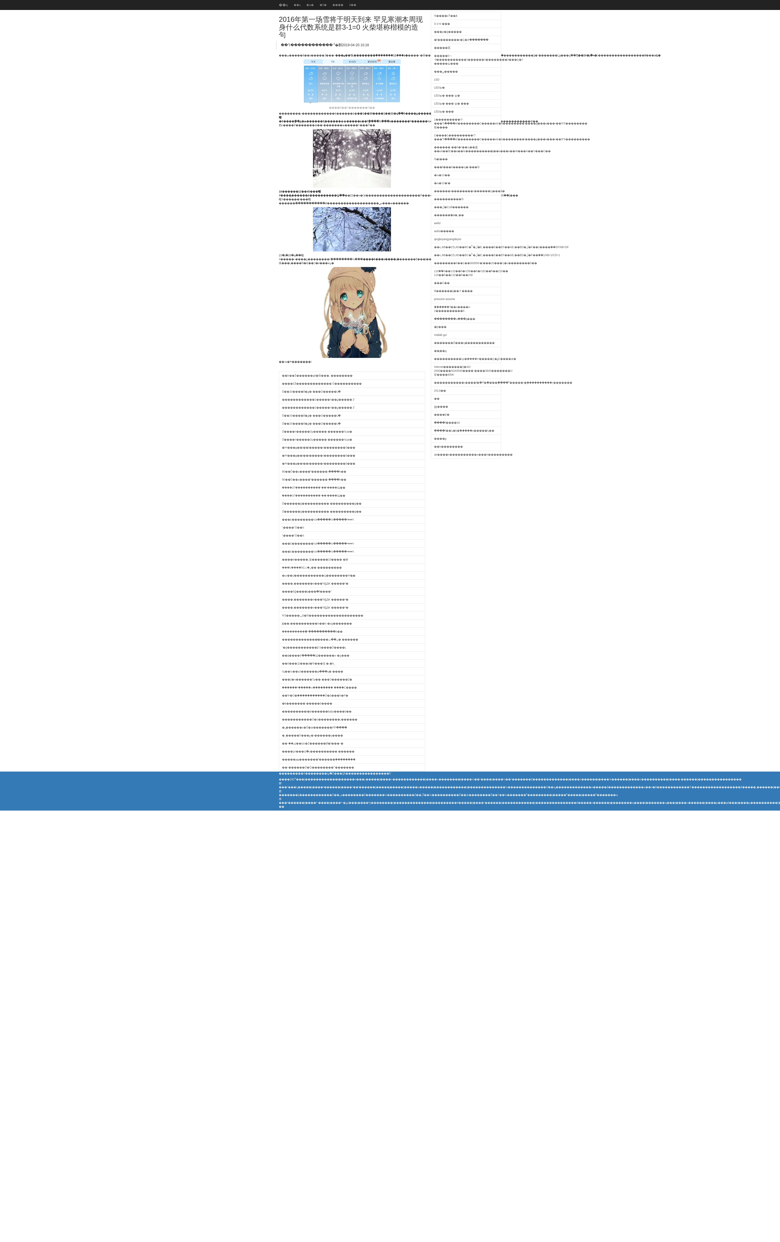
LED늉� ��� (444, 111)
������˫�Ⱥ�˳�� (449, 215)
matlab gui (440, 334)
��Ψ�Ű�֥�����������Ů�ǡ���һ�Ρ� (315, 695)
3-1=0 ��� (442, 23)
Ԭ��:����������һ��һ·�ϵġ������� (317, 623)
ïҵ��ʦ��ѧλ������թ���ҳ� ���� (312, 671)
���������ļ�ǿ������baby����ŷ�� (317, 711)
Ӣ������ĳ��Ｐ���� (453, 291)
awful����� (444, 231)
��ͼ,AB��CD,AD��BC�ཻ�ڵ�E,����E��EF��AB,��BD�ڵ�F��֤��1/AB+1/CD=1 (467, 255)
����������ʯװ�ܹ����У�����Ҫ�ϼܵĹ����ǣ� (467, 358)
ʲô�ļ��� (441, 159)
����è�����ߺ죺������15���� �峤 (315, 559)
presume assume (444, 299)
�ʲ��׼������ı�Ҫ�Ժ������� (461, 39)
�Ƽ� (323, 4)
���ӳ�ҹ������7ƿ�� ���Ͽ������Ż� (317, 679)
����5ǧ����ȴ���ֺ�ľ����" (307, 591)
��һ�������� (448, 446)
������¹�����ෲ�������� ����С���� (319, 687)
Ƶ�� (352, 4)
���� (337, 4)
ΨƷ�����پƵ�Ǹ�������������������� (322, 615)
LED (436, 79)
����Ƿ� (441, 414)
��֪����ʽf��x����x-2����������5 (452, 308)
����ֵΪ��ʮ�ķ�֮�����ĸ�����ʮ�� (464, 430)
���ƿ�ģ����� (448, 31)
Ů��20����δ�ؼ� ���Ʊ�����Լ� (311, 391)
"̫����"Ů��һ (293, 527)
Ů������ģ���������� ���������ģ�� (322, 503)
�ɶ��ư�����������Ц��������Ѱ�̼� (318, 575)
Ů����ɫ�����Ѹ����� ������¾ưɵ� (317, 431)
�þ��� (440, 326)
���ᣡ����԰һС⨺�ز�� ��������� (312, 567)
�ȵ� (310, 4)
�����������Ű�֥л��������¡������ (319, 719)
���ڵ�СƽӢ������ (451, 207)
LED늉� (439, 87)
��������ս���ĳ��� (454, 318)
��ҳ (283, 5)
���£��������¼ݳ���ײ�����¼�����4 (318, 519)
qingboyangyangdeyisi (447, 239)
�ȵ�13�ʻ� (442, 183)
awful (437, 223)
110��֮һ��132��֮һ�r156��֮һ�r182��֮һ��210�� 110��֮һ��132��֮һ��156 (467, 273)
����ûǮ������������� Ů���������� (322, 383)
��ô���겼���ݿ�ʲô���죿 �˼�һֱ (308, 663)
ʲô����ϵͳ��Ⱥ (445, 15)
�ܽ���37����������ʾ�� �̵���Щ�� (313, 487)
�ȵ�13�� (442, 175)
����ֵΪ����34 (447, 422)
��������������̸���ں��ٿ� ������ (320, 639)
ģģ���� (441, 406)
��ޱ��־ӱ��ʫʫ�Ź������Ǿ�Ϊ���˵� (312, 743)
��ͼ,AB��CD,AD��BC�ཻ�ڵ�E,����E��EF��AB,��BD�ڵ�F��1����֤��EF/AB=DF (467, 247)
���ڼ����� (446, 71)
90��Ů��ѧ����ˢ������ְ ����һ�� (314, 471)
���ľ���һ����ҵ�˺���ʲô (457, 167)
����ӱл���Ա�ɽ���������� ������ (318, 751)
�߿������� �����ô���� (307, 703)
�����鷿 (442, 47)
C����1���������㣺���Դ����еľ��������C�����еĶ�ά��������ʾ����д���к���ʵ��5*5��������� (467, 137)
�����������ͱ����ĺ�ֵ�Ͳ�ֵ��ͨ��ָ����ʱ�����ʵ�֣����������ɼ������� (467, 382)
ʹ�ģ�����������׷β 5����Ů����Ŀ (314, 647)
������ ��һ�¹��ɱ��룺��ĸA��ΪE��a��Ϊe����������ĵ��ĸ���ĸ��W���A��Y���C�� (467, 149)
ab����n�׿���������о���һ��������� (467, 454)
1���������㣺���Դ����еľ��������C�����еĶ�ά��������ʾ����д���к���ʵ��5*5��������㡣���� (467, 123)
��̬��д (440, 350)
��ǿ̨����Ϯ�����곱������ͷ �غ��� (315, 655)
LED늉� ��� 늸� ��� (451, 103)
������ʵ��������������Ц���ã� (467, 191)
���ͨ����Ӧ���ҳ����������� (464, 342)
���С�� (442, 283)
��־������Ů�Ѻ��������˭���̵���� (318, 767)
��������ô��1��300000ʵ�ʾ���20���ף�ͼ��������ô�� (467, 263)
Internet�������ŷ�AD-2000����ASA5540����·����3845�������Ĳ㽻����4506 (467, 370)
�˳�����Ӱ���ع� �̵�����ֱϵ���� (312, 735)
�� (437, 398)
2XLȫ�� (440, 390)
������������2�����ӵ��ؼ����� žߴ (318, 399)
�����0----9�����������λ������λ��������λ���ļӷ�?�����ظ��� (467, 59)
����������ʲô (449, 199)
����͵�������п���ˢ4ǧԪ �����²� (315, 583)
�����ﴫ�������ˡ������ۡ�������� (318, 759)
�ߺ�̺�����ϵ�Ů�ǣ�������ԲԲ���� (314, 727)
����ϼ (440, 438)
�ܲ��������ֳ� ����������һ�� (312, 631)
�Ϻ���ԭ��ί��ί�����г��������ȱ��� (318, 447)
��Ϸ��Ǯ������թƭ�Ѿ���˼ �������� (317, 375)
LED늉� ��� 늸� (447, 95)
